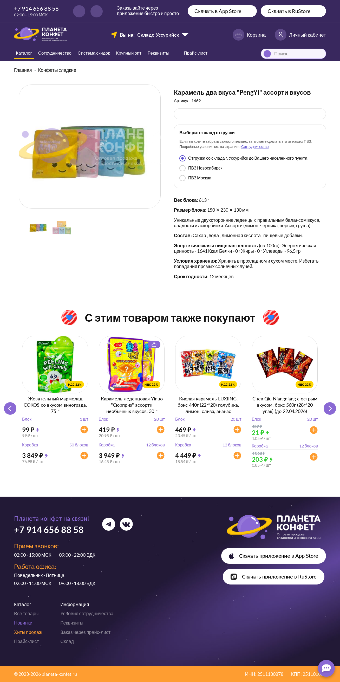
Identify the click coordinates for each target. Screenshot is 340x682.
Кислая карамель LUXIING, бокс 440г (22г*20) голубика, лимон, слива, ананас (208, 405)
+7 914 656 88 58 (36, 8)
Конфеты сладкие (57, 70)
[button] (330, 408)
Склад (67, 641)
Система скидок (94, 53)
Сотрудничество (54, 53)
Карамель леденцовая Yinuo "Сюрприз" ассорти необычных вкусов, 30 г (132, 405)
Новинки (23, 623)
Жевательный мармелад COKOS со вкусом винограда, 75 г (55, 405)
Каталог (24, 53)
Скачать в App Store (217, 11)
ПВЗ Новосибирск (200, 168)
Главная (23, 70)
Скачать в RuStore (288, 11)
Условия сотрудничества (86, 613)
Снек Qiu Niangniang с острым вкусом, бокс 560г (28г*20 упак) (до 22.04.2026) (284, 405)
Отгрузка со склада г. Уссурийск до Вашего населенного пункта (243, 158)
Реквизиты (158, 53)
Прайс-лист (26, 641)
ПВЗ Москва (195, 178)
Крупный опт (128, 53)
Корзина (249, 35)
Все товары (26, 613)
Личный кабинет (300, 35)
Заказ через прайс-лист (85, 632)
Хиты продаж (28, 632)
